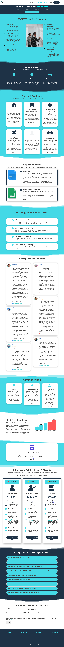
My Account (39, 634)
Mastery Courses (24, 638)
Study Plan (24, 634)
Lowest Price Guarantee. (16, 435)
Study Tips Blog (9, 636)
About (45, 2)
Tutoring (39, 2)
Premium (32, 2)
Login (50, 2)
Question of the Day (9, 638)
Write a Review (55, 638)
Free (27, 2)
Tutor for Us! (55, 640)
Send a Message (54, 636)
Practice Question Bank (24, 636)
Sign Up (56, 2)
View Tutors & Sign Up (33, 12)
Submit (8, 622)
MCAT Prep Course (9, 634)
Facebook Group (9, 640)
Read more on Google (17, 303)
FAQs (11, 619)
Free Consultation (55, 634)
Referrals (40, 640)
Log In (39, 636)
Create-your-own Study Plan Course (13, 519)
